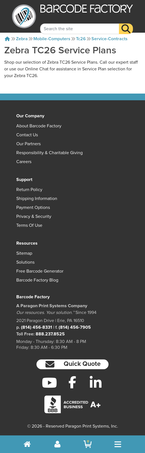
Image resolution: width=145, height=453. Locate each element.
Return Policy (29, 189)
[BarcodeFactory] (24, 16)
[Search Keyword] (79, 24)
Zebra (22, 39)
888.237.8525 (50, 334)
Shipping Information (36, 198)
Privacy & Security (33, 216)
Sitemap (24, 253)
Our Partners (28, 144)
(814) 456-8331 (36, 327)
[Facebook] (72, 382)
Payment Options (33, 207)
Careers (23, 161)
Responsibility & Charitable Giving (49, 153)
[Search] (126, 24)
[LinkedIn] (95, 382)
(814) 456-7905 (75, 327)
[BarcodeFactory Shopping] (87, 444)
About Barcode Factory (38, 126)
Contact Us (27, 135)
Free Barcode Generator (39, 271)
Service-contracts (109, 39)
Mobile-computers (51, 39)
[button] (72, 364)
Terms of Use (29, 225)
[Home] (7, 39)
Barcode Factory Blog (37, 280)
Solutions (25, 262)
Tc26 (81, 39)
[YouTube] (49, 382)
